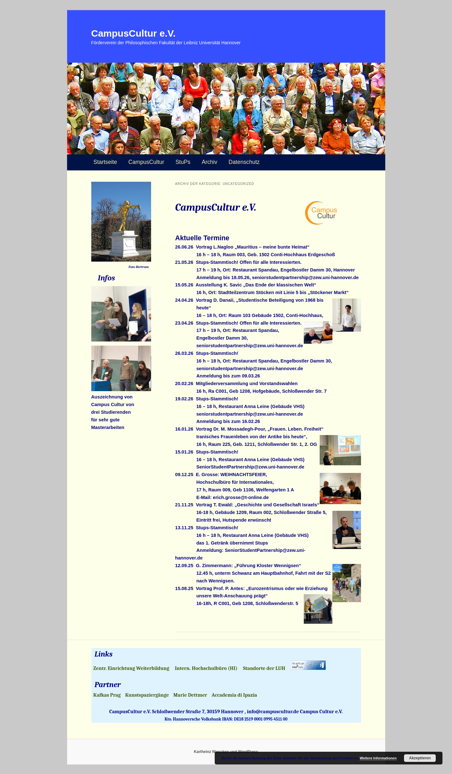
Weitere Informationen (378, 758)
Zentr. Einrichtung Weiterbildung (131, 668)
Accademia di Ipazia (234, 695)
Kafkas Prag (107, 695)
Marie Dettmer (190, 695)
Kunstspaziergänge (147, 695)
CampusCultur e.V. (133, 33)
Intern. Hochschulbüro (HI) (206, 668)
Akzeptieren (420, 758)
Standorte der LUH (264, 668)
